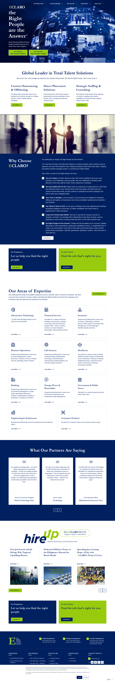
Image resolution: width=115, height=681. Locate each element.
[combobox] (109, 679)
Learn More (16, 105)
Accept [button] (79, 677)
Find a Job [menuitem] (92, 3)
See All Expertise (97, 295)
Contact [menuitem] (102, 3)
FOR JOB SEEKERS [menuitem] (55, 3)
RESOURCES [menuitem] (80, 3)
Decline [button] (86, 677)
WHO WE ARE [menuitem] (68, 3)
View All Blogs (15, 600)
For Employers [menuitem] (40, 3)
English (108, 679)
